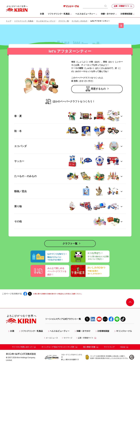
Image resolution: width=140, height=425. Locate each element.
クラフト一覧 (63, 21)
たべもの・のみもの (79, 21)
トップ (8, 21)
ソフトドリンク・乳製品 (23, 21)
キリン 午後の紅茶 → (25, 137)
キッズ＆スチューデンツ (45, 21)
